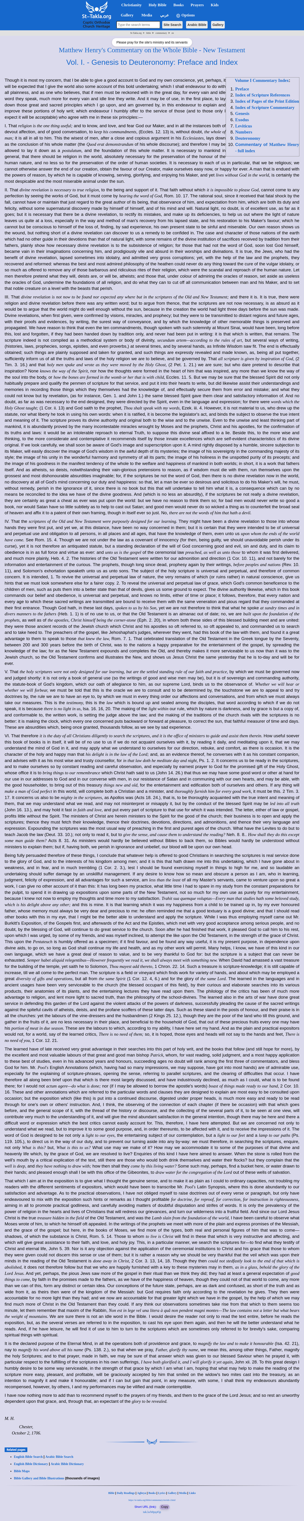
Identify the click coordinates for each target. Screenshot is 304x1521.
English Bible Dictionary (31, 1464)
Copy (164, 1507)
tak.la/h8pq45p (152, 1512)
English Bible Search (28, 1457)
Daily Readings (126, 1493)
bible (148, 33)
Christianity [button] (131, 5)
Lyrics (161, 1493)
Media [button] (146, 15)
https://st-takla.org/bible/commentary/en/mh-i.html (151, 1500)
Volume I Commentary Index (262, 80)
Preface (242, 89)
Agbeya (141, 1493)
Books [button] (178, 5)
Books (151, 1493)
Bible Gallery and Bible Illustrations (39, 1478)
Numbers (243, 132)
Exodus (242, 119)
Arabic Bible (196, 25)
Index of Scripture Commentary (264, 107)
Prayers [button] (197, 5)
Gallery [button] (126, 15)
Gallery (217, 25)
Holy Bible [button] (157, 5)
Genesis (242, 113)
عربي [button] (164, 15)
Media (183, 1493)
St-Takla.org (136, 33)
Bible (111, 1493)
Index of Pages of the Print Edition (267, 101)
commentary (161, 33)
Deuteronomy (247, 138)
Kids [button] (214, 5)
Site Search (172, 25)
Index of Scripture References (262, 95)
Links (192, 1493)
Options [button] (185, 15)
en (173, 33)
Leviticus (243, 126)
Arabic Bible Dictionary (67, 1464)
